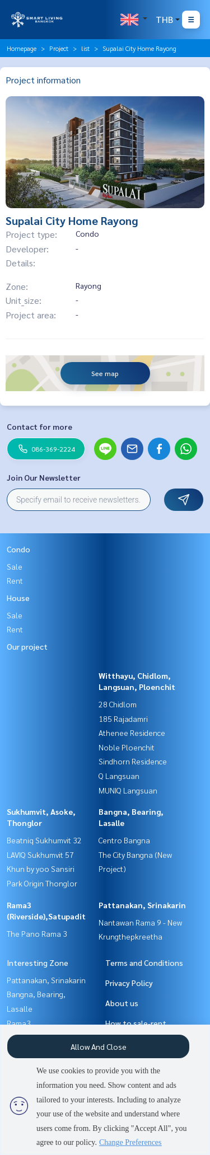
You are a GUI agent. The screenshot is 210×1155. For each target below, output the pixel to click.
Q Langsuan (119, 776)
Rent (15, 580)
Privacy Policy (129, 983)
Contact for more (39, 426)
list (85, 48)
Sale (14, 566)
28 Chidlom (118, 704)
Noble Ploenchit (127, 747)
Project (58, 48)
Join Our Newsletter (44, 477)
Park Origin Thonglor (42, 883)
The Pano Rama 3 (37, 933)
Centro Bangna (124, 840)
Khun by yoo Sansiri (40, 868)
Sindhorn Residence (133, 761)
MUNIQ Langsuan (128, 790)
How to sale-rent (135, 1023)
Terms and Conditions (144, 962)
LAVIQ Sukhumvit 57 (40, 854)
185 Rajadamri (123, 718)
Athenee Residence (132, 732)
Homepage (21, 48)
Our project (27, 646)
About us (121, 1003)
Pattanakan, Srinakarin (142, 905)
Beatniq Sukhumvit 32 (44, 840)
